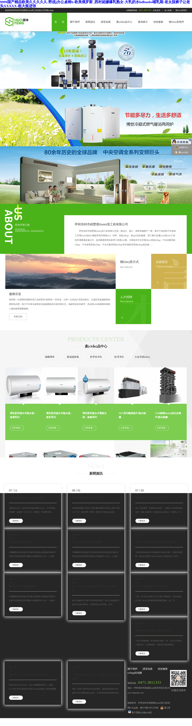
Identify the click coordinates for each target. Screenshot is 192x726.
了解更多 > (15, 521)
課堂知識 (106, 22)
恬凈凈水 (119, 357)
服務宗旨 (15, 294)
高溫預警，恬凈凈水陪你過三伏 (152, 498)
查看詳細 (18, 316)
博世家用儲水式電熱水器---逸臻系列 (94, 415)
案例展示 (143, 22)
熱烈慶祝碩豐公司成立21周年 (88, 498)
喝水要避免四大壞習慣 (21, 542)
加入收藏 (168, 10)
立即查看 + (17, 428)
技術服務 (158, 22)
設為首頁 (156, 10)
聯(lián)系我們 (181, 10)
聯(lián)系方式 (129, 262)
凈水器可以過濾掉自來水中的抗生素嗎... (156, 542)
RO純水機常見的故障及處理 (87, 542)
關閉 (190, 139)
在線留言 (162, 262)
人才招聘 (126, 297)
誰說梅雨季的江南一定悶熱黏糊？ (153, 630)
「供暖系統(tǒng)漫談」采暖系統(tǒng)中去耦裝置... (95, 676)
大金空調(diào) (142, 357)
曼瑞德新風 (73, 357)
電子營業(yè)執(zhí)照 (140, 712)
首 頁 (59, 22)
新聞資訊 (90, 22)
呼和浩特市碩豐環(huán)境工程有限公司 (101, 224)
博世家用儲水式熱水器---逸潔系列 (23, 415)
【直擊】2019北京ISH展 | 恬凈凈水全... (29, 674)
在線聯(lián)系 (181, 149)
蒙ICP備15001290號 (149, 708)
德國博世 (50, 357)
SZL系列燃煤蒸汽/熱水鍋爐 (132, 415)
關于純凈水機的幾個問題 (22, 586)
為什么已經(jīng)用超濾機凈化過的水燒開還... (94, 588)
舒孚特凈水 (96, 357)
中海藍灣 (178, 132)
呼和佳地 (178, 161)
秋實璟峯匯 (177, 176)
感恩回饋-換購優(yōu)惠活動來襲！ (27, 498)
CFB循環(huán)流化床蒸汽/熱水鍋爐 (168, 415)
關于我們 (75, 22)
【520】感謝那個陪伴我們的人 (151, 586)
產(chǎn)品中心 (124, 22)
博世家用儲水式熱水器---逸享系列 (59, 415)
